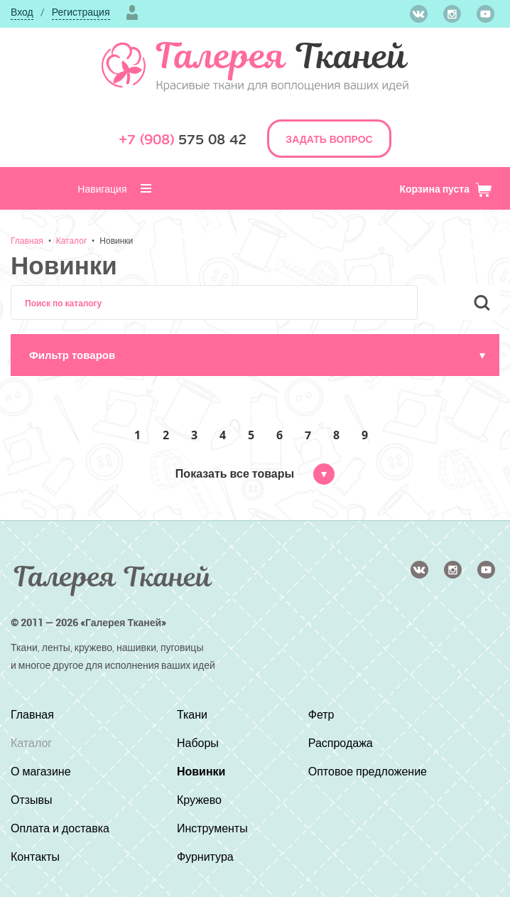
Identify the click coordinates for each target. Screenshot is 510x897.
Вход (22, 11)
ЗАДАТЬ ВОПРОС (329, 139)
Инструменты (212, 828)
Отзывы (32, 799)
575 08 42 (182, 140)
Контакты (35, 856)
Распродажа (340, 743)
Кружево (199, 799)
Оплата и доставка (60, 828)
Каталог (71, 240)
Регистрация (81, 11)
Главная (27, 240)
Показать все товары (255, 473)
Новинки (116, 240)
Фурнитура (205, 856)
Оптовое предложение (367, 771)
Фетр (321, 714)
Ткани (192, 714)
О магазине (41, 771)
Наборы (198, 743)
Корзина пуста (445, 188)
